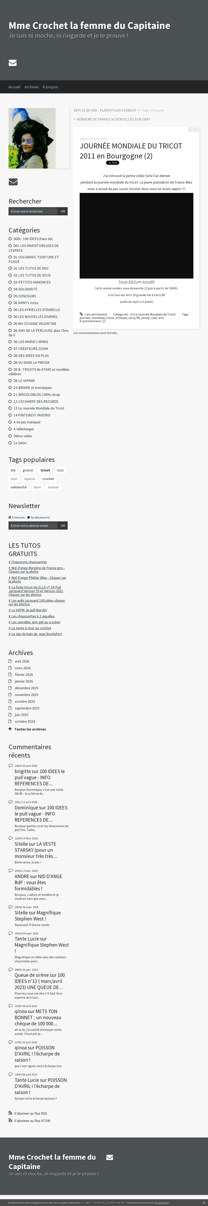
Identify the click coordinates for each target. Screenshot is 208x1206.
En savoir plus (162, 1202)
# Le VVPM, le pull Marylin (28, 610)
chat (14, 478)
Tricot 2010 (127, 281)
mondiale (98, 318)
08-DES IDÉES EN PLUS (31, 355)
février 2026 (24, 674)
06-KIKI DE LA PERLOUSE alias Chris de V (39, 332)
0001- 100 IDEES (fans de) (33, 238)
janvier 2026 (24, 681)
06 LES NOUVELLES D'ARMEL (36, 316)
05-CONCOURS (25, 296)
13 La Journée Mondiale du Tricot (39, 408)
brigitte (23, 771)
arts (161, 318)
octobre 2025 (25, 701)
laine (37, 487)
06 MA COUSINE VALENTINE (35, 323)
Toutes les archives (30, 729)
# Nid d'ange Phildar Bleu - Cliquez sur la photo (37, 579)
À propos (50, 86)
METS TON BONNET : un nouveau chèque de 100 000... (38, 1017)
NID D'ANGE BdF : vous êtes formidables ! (38, 882)
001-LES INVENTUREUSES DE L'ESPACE (34, 248)
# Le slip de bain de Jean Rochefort (35, 634)
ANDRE (22, 876)
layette (29, 478)
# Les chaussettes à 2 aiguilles (31, 616)
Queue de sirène (32, 975)
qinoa (21, 1011)
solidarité (19, 487)
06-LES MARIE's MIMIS (31, 341)
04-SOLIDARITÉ (25, 289)
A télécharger (24, 429)
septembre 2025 (27, 708)
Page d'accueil (153, 110)
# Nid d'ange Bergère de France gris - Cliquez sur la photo (37, 569)
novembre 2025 (26, 695)
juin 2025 (21, 715)
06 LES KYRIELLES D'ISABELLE (37, 309)
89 (138, 318)
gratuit (28, 470)
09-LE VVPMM (24, 380)
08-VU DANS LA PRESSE (32, 362)
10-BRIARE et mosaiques (33, 387)
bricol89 (149, 281)
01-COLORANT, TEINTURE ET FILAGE (34, 259)
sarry (131, 318)
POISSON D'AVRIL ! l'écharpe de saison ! (37, 1053)
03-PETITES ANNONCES (32, 282)
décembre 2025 (26, 688)
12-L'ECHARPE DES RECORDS (36, 401)
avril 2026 (22, 661)
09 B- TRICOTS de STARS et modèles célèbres (39, 371)
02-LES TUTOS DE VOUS (32, 275)
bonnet (53, 487)
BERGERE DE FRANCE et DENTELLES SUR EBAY (113, 119)
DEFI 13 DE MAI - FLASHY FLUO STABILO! (105, 110)
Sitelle (21, 844)
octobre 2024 (25, 721)
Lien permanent (93, 314)
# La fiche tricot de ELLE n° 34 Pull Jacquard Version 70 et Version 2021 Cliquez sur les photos (36, 591)
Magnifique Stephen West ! (38, 915)
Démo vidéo (23, 436)
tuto (60, 470)
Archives (32, 86)
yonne (145, 318)
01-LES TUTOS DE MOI (31, 268)
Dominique (26, 807)
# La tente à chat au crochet (30, 628)
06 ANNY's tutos (26, 302)
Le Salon (20, 442)
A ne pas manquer (27, 422)
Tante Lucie (27, 938)
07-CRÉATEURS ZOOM (31, 348)
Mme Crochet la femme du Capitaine (89, 25)
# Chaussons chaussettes (28, 562)
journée (85, 318)
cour (154, 318)
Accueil (15, 86)
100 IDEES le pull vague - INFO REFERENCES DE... (40, 777)
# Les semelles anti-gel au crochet (34, 622)
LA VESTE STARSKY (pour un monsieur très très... (36, 850)
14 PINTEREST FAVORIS (32, 415)
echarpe (121, 318)
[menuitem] (17, 86)
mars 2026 (23, 668)
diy (13, 470)
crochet (48, 478)
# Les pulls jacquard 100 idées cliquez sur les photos (37, 602)
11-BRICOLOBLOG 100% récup (37, 394)
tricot (45, 470)
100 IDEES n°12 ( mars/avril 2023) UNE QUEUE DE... (40, 981)
